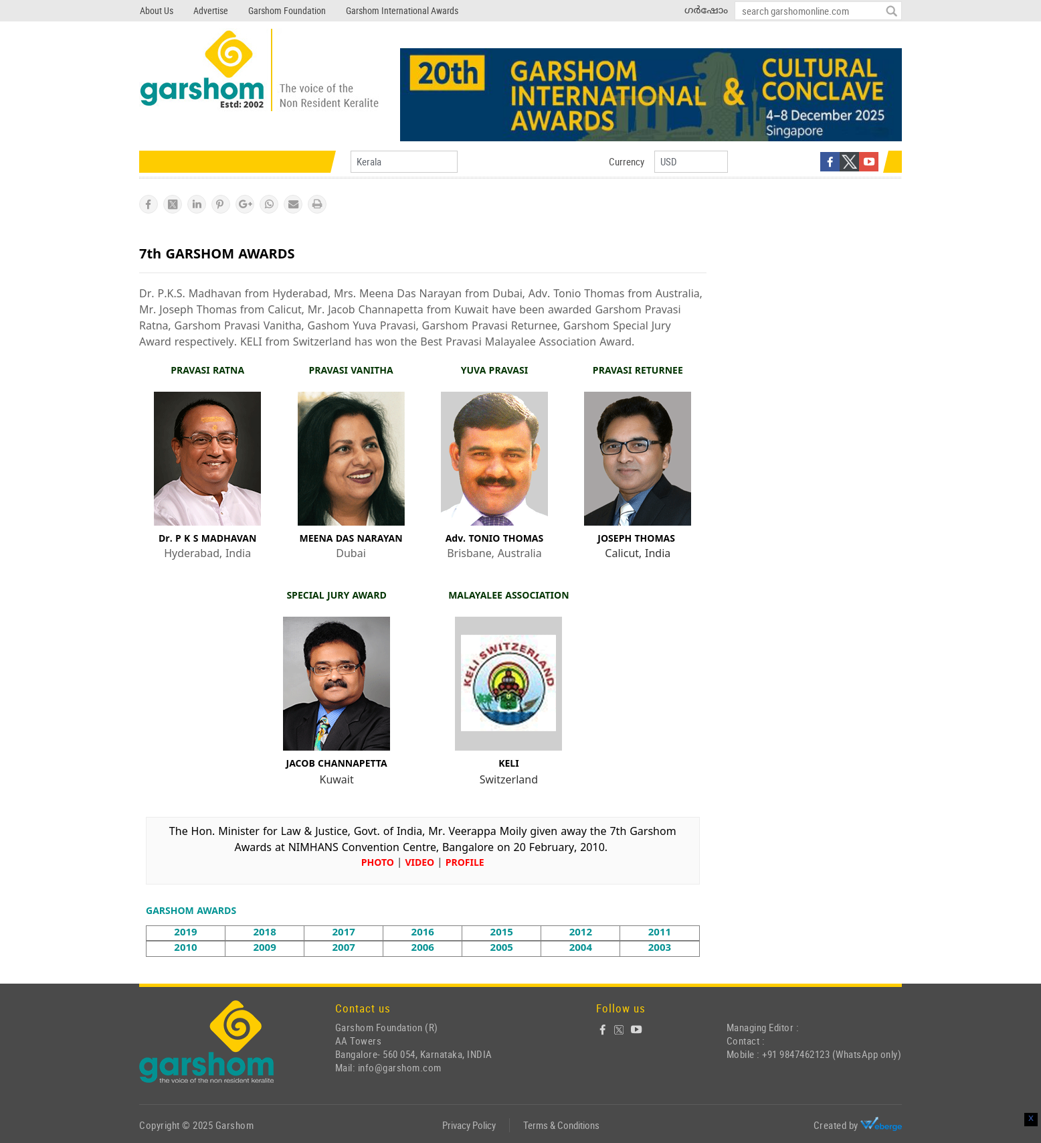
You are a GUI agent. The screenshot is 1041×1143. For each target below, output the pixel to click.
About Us (156, 10)
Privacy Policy (469, 1125)
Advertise (210, 10)
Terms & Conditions (561, 1125)
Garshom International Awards (402, 10)
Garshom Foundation (287, 10)
